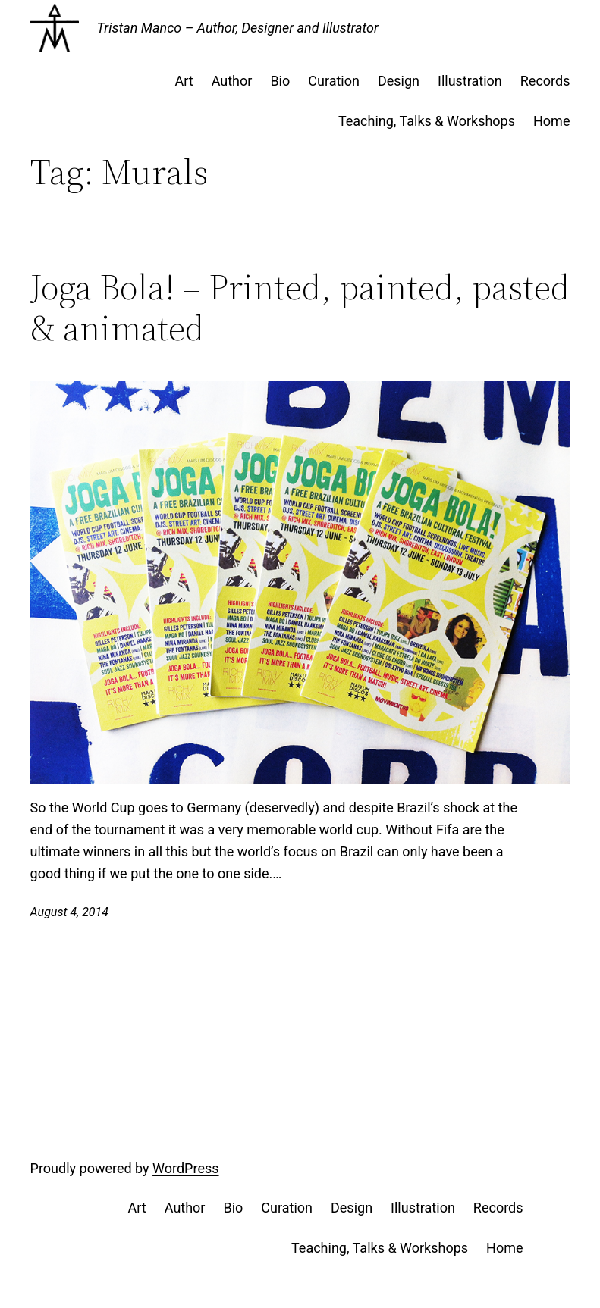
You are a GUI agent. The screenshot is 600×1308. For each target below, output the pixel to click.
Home (551, 121)
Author (232, 81)
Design (398, 81)
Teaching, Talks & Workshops (426, 121)
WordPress (185, 1168)
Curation (334, 81)
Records (545, 81)
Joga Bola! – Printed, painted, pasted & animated (300, 308)
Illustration (470, 81)
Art (183, 81)
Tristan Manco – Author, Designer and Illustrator (238, 28)
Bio (280, 81)
